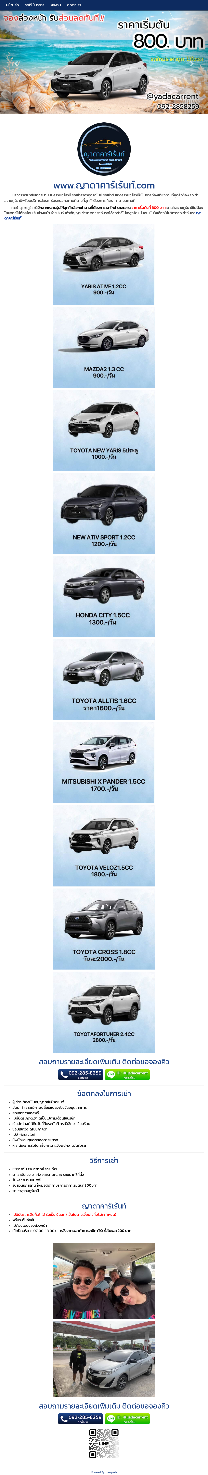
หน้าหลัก (12, 5)
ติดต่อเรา (74, 5)
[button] (15, 62)
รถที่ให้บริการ (34, 5)
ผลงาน (56, 5)
